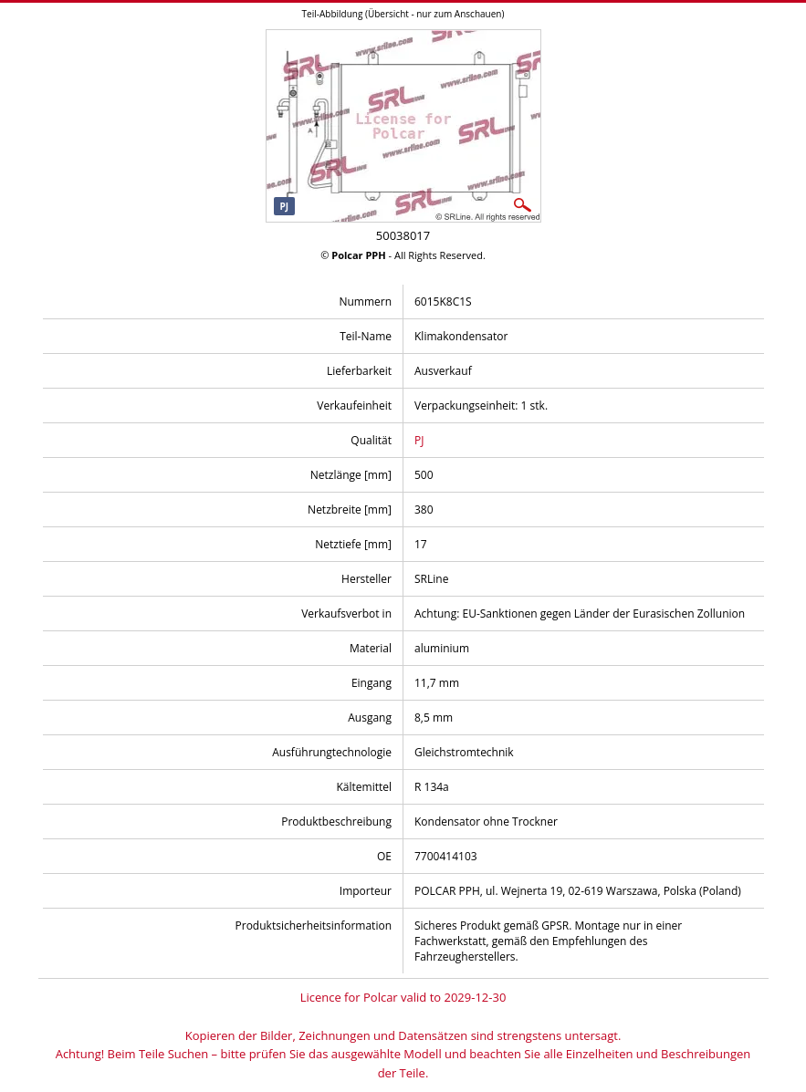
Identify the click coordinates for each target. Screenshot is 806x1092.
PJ (419, 440)
